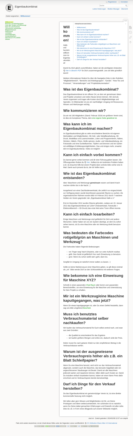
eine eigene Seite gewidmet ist (104, 118)
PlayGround (9, 31)
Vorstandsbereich (10, 36)
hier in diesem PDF (73, 71)
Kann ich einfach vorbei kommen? (89, 37)
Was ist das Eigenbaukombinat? (88, 30)
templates (8, 33)
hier (88, 162)
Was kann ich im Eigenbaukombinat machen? (93, 35)
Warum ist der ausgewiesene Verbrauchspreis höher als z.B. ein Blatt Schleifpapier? (101, 56)
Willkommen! (25, 16)
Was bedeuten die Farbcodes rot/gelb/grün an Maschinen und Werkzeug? (98, 45)
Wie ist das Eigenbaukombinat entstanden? (92, 39)
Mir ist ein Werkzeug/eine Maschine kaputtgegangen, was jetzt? (99, 51)
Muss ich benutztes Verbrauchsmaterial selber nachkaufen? (98, 53)
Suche (126, 5)
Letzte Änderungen (99, 9)
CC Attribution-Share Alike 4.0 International (102, 423)
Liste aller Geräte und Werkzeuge (15, 25)
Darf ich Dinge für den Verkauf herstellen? (91, 59)
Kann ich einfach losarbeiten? (87, 42)
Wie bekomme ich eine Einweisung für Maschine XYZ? (96, 48)
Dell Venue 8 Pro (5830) (12, 37)
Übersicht (124, 9)
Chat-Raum (90, 285)
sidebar (7, 39)
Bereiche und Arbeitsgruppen (14, 23)
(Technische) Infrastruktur (13, 28)
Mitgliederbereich (10, 30)
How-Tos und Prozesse (12, 27)
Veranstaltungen (10, 34)
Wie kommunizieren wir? (85, 32)
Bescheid (87, 308)
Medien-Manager (114, 9)
